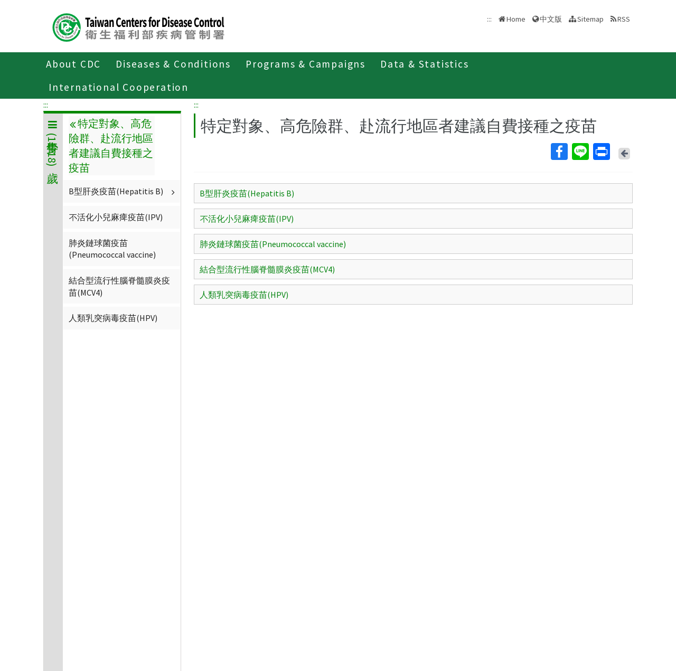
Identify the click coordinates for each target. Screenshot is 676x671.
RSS (623, 19)
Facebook (559, 151)
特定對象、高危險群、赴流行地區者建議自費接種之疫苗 (111, 146)
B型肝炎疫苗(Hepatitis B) (123, 191)
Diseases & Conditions (173, 64)
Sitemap (590, 19)
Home (515, 19)
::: (45, 104)
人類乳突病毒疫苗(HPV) (113, 318)
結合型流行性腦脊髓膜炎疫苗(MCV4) (119, 286)
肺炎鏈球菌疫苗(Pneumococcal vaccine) (112, 249)
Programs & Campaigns (305, 64)
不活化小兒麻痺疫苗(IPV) (116, 217)
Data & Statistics (424, 64)
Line (580, 151)
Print (601, 151)
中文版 (551, 19)
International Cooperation (119, 87)
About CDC (73, 64)
